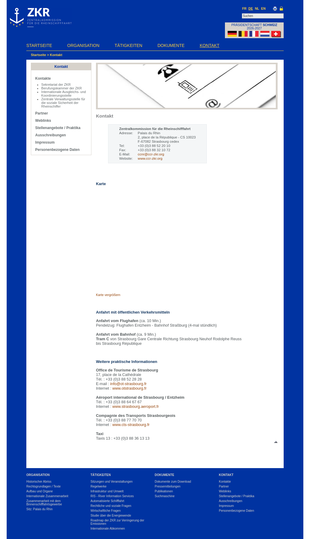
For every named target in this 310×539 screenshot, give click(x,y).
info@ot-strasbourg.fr (128, 383)
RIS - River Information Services (112, 496)
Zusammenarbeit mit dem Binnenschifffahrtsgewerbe (44, 502)
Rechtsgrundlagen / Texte (43, 486)
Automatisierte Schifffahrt (107, 501)
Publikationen (164, 491)
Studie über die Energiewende (111, 515)
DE (251, 8)
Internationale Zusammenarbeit (47, 496)
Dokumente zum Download (173, 481)
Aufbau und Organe (39, 491)
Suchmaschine (165, 496)
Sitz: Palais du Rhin (39, 509)
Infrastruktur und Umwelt (107, 491)
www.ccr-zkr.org (150, 158)
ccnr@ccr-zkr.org (151, 154)
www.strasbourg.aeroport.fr (135, 406)
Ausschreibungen (50, 135)
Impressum (44, 142)
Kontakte (43, 78)
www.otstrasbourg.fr (129, 388)
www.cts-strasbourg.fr (131, 424)
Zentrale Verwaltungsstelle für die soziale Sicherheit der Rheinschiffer (63, 102)
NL (257, 8)
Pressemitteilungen (167, 486)
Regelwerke (99, 486)
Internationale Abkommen (108, 528)
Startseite (39, 45)
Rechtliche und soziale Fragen (111, 505)
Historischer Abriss (38, 481)
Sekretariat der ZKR (56, 84)
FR (244, 8)
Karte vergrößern (108, 295)
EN (263, 8)
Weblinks (43, 120)
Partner (41, 113)
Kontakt (209, 45)
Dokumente (170, 45)
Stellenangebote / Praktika (57, 128)
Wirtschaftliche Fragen (105, 510)
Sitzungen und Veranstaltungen (112, 481)
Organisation (83, 45)
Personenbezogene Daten (57, 150)
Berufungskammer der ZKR (61, 88)
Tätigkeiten (128, 45)
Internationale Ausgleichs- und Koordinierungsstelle (63, 93)
